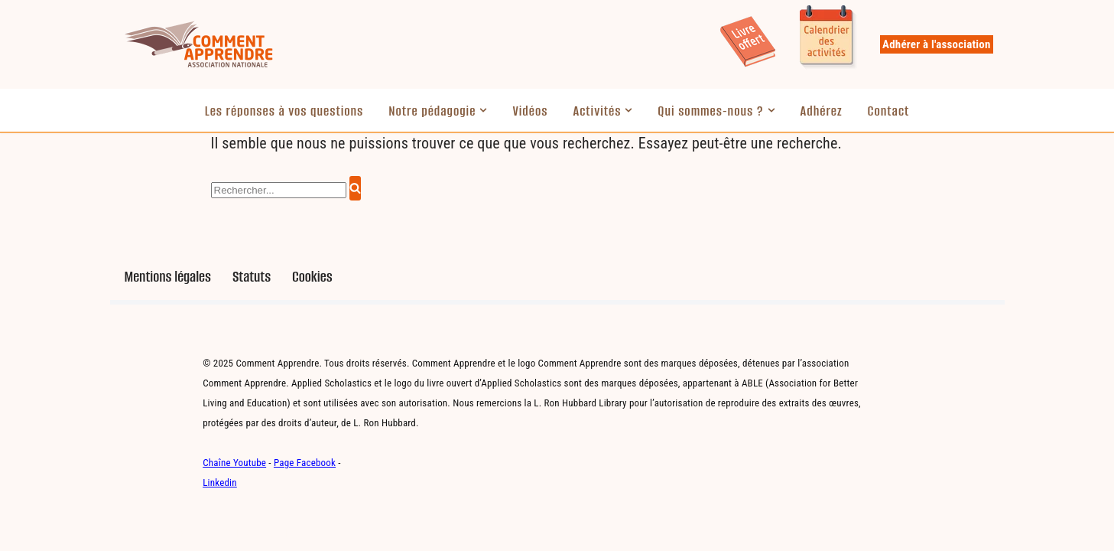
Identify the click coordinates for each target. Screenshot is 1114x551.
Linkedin (220, 482)
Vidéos (529, 111)
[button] (483, 110)
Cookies (312, 276)
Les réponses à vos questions (284, 111)
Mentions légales (168, 276)
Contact (889, 111)
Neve (137, 532)
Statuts (251, 276)
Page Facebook (305, 462)
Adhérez (822, 111)
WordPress (278, 532)
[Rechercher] (278, 190)
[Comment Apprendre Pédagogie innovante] (198, 44)
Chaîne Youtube (234, 462)
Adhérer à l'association (936, 44)
